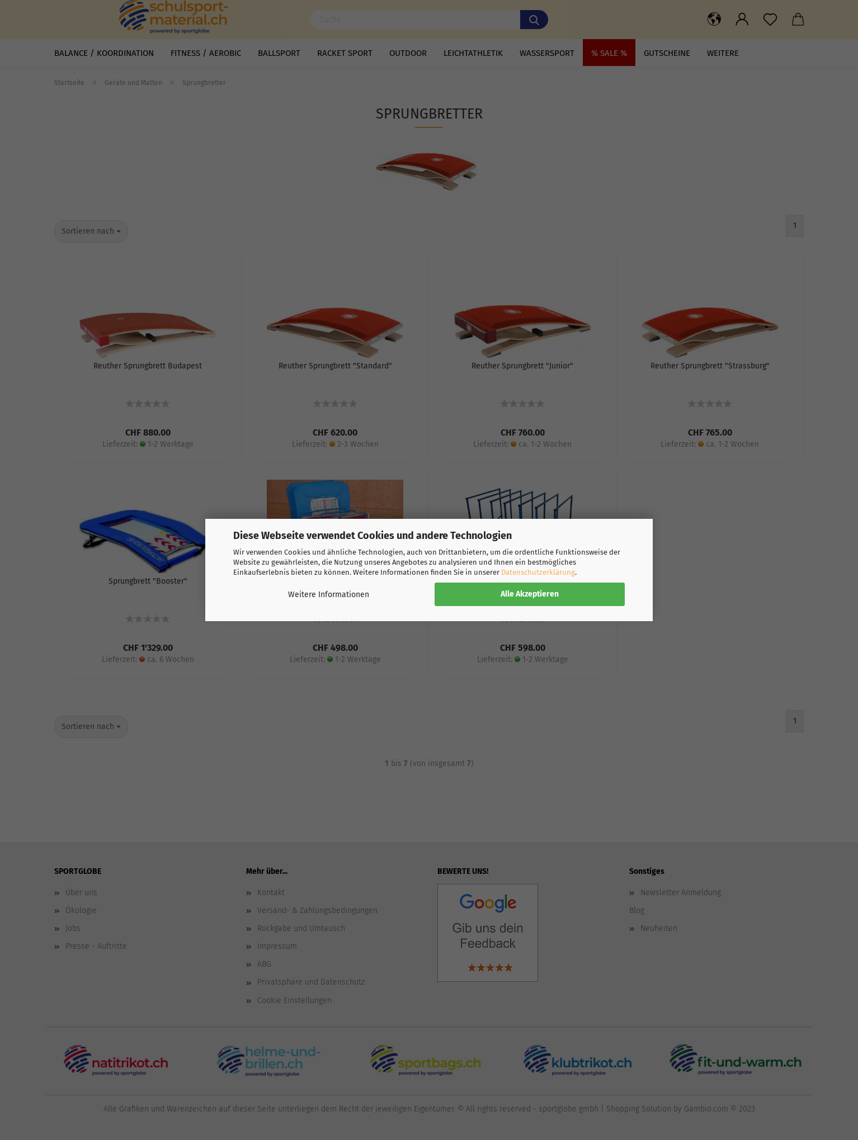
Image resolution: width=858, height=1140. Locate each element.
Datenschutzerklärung (538, 572)
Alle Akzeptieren (530, 594)
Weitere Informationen (328, 594)
